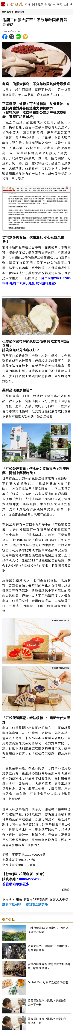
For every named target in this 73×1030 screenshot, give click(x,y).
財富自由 (50, 4)
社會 (66, 4)
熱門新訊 (6, 12)
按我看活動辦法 (37, 904)
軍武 (59, 4)
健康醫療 (19, 12)
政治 (41, 4)
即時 (27, 4)
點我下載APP (11, 904)
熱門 (34, 4)
